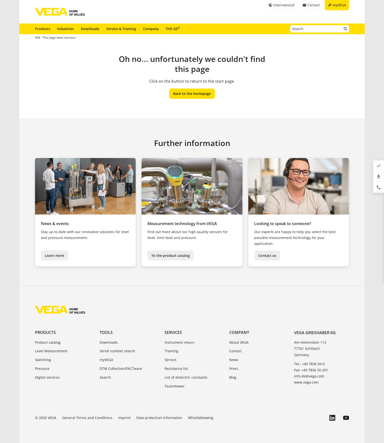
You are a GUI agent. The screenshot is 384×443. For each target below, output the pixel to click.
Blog (232, 377)
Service (170, 359)
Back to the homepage (192, 93)
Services (173, 332)
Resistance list (176, 368)
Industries (65, 28)
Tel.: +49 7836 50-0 (309, 364)
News (233, 359)
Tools (106, 332)
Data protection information (159, 417)
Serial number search (117, 351)
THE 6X (173, 28)
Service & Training (121, 28)
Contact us (267, 255)
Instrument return (179, 342)
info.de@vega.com (309, 376)
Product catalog (47, 342)
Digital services (47, 377)
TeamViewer (175, 386)
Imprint (124, 417)
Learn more (54, 255)
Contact (235, 351)
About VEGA (239, 342)
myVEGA (106, 359)
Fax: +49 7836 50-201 (311, 370)
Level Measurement (51, 351)
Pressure (42, 368)
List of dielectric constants (186, 377)
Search (105, 377)
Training (171, 351)
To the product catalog (170, 255)
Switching (43, 359)
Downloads (90, 28)
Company (151, 28)
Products (42, 28)
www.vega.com (306, 382)
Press (233, 368)
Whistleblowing (200, 417)
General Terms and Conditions (87, 417)
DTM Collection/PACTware (121, 368)
